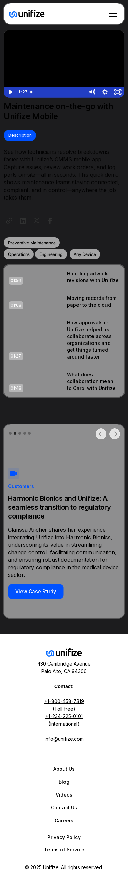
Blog (64, 782)
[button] (112, 13)
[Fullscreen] (117, 92)
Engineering (51, 254)
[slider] (56, 92)
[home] (27, 14)
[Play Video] (10, 92)
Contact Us (64, 808)
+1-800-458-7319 (64, 701)
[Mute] (91, 92)
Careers (64, 820)
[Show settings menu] (104, 92)
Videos (64, 795)
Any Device (85, 254)
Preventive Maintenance (32, 242)
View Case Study (35, 591)
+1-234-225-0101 (64, 716)
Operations (19, 254)
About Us (64, 769)
